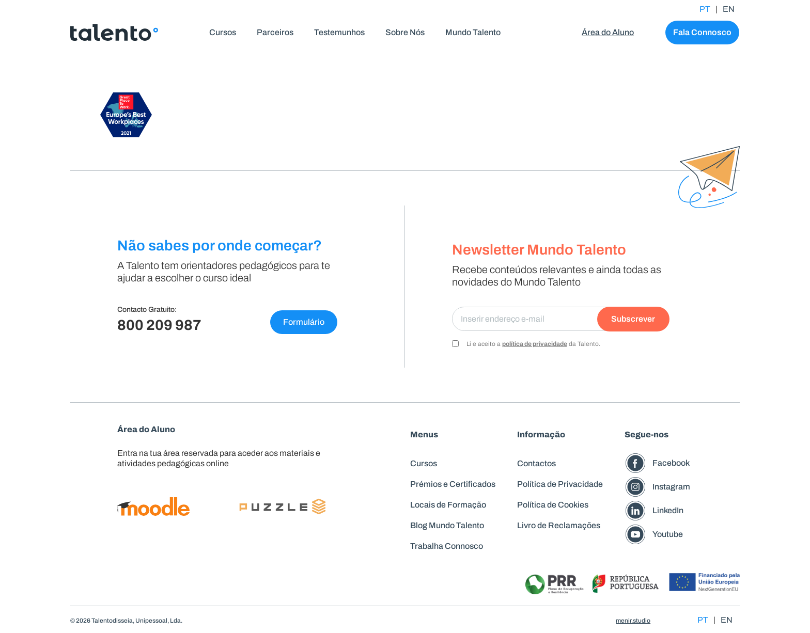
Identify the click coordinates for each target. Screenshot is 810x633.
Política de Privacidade (560, 484)
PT (704, 9)
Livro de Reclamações (558, 525)
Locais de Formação (448, 504)
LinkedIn (667, 510)
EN (729, 9)
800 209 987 (159, 325)
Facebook (671, 462)
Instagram (671, 486)
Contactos (536, 463)
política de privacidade (534, 343)
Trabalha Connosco (446, 546)
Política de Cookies (552, 504)
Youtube (667, 534)
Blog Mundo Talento (447, 525)
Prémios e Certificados (452, 484)
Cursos (423, 463)
